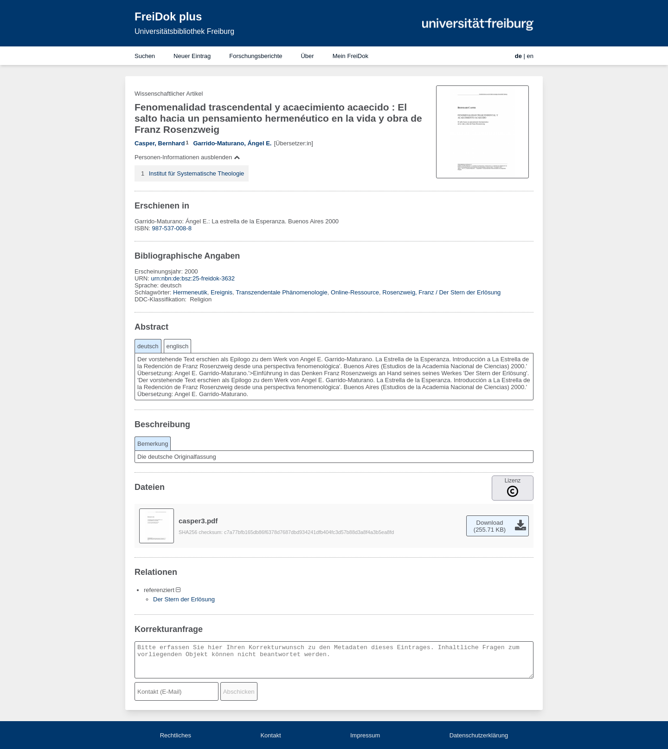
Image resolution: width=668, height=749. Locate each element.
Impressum (365, 735)
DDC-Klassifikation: (161, 299)
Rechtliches (175, 735)
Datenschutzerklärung (479, 735)
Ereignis (221, 292)
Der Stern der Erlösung (184, 599)
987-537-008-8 (172, 228)
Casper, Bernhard (160, 143)
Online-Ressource (355, 292)
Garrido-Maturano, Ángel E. (232, 143)
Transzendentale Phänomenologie (282, 292)
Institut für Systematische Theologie (196, 173)
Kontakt (270, 735)
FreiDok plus (168, 16)
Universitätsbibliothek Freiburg (184, 31)
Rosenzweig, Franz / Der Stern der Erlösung (441, 292)
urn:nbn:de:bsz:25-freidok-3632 (193, 278)
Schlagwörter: (154, 292)
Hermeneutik (190, 292)
